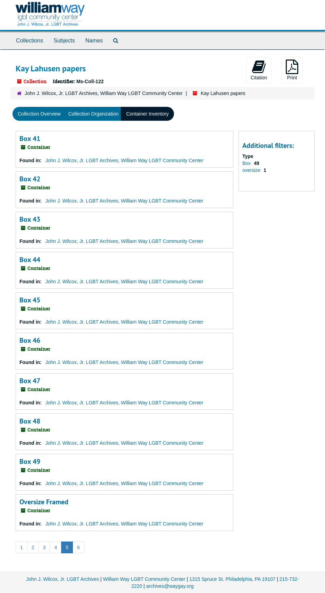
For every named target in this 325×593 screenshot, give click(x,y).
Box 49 (29, 461)
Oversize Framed (43, 501)
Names (94, 41)
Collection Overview (39, 114)
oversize (252, 170)
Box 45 (29, 300)
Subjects (64, 41)
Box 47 (29, 380)
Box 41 (29, 138)
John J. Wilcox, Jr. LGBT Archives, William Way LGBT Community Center (104, 93)
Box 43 (29, 219)
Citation (259, 70)
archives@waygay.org (170, 586)
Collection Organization (93, 114)
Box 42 (29, 178)
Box (247, 163)
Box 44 (29, 259)
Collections (29, 41)
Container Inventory (147, 114)
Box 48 (29, 421)
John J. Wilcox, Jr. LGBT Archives (62, 579)
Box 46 (29, 340)
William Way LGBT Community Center (144, 579)
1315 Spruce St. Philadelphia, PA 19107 (232, 579)
